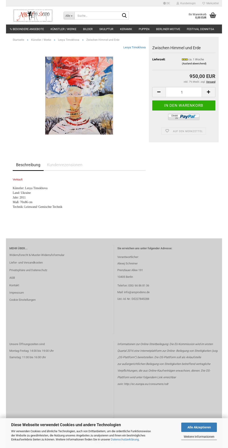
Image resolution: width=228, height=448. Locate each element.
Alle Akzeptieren (199, 427)
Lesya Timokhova (134, 47)
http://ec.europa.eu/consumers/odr (146, 384)
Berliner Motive (168, 29)
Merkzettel (210, 3)
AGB (12, 277)
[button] (166, 3)
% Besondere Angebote (27, 29)
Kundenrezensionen (64, 164)
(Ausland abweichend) (194, 63)
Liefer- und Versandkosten (26, 262)
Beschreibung (28, 164)
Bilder (88, 29)
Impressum (16, 292)
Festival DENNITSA (200, 29)
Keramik (126, 29)
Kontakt (14, 285)
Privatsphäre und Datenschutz (28, 270)
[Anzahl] (184, 92)
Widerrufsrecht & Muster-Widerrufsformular (36, 255)
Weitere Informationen (199, 436)
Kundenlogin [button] (186, 3)
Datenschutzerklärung (125, 439)
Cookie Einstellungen (22, 299)
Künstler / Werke (63, 29)
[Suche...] (69, 16)
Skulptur (106, 29)
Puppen (144, 29)
